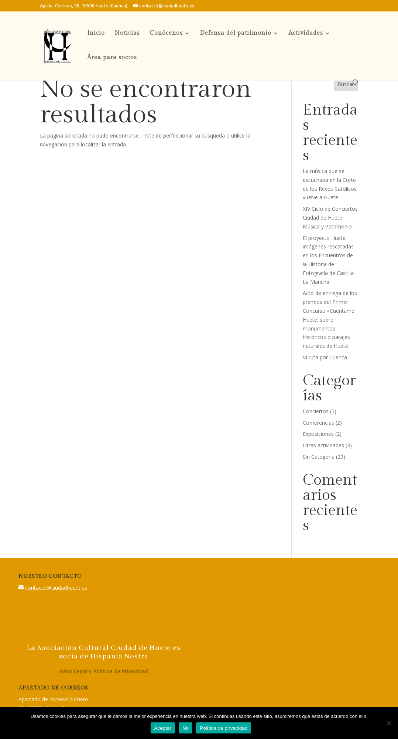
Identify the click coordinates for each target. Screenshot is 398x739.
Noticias (127, 34)
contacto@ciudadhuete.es (56, 587)
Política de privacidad (223, 728)
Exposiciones (318, 433)
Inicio (96, 34)
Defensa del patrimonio (235, 34)
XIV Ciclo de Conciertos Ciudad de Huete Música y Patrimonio (330, 217)
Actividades (305, 34)
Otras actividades (323, 445)
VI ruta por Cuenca (325, 357)
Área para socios (112, 58)
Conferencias (318, 422)
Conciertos (316, 411)
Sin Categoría (318, 456)
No (185, 728)
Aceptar (163, 728)
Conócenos (166, 34)
